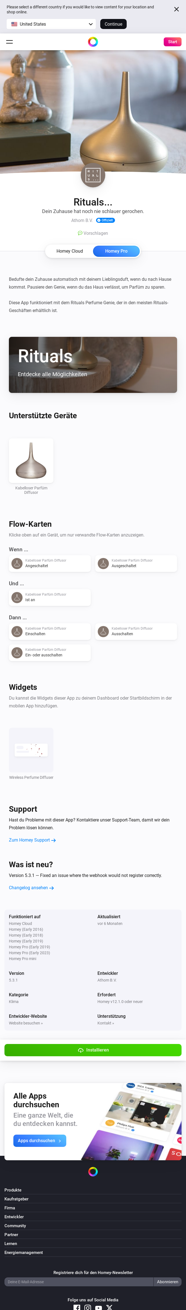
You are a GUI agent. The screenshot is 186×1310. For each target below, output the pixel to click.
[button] (51, 24)
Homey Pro (116, 251)
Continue (113, 24)
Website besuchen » (26, 1023)
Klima (14, 1001)
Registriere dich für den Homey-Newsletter (93, 1272)
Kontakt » (105, 1023)
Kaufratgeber (16, 1199)
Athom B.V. (107, 980)
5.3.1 (13, 980)
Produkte (12, 1190)
